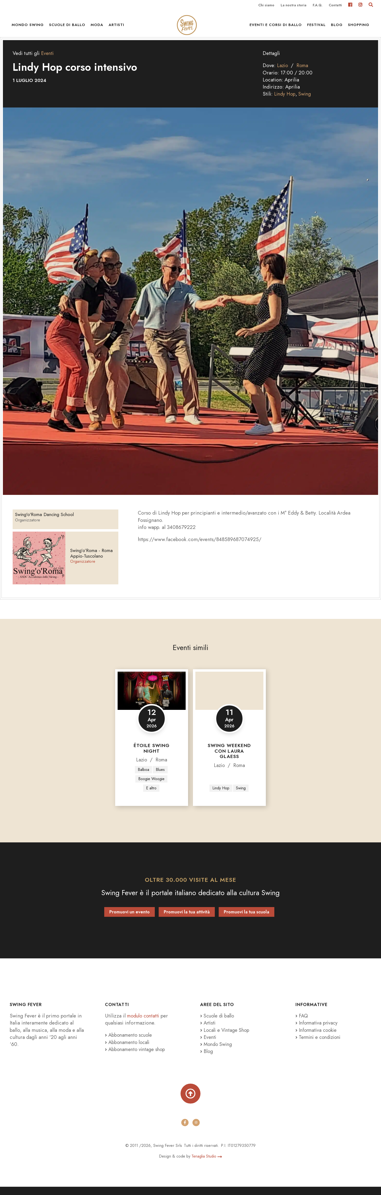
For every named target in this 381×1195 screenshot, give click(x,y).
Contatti (335, 5)
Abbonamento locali (128, 1049)
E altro (151, 795)
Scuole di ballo (67, 26)
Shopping (358, 26)
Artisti (116, 26)
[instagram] (196, 1130)
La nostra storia (293, 5)
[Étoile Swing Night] (152, 697)
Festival (316, 26)
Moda (97, 26)
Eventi (47, 59)
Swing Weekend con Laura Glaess (229, 757)
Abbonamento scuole (130, 1042)
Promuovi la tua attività (187, 919)
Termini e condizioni (320, 1044)
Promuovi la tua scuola (246, 919)
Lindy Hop (285, 100)
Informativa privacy (317, 1030)
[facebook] (185, 1130)
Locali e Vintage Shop (228, 1037)
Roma (303, 72)
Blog (337, 26)
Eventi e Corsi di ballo (276, 26)
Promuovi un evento (129, 919)
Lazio (283, 72)
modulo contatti (145, 1022)
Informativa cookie (317, 1037)
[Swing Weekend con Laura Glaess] (229, 697)
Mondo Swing (28, 26)
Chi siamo (266, 5)
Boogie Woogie (151, 785)
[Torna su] (190, 1101)
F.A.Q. (317, 5)
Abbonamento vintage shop (136, 1056)
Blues (160, 776)
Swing (306, 100)
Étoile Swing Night (152, 755)
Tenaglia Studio (207, 1164)
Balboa (143, 776)
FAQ (302, 1022)
